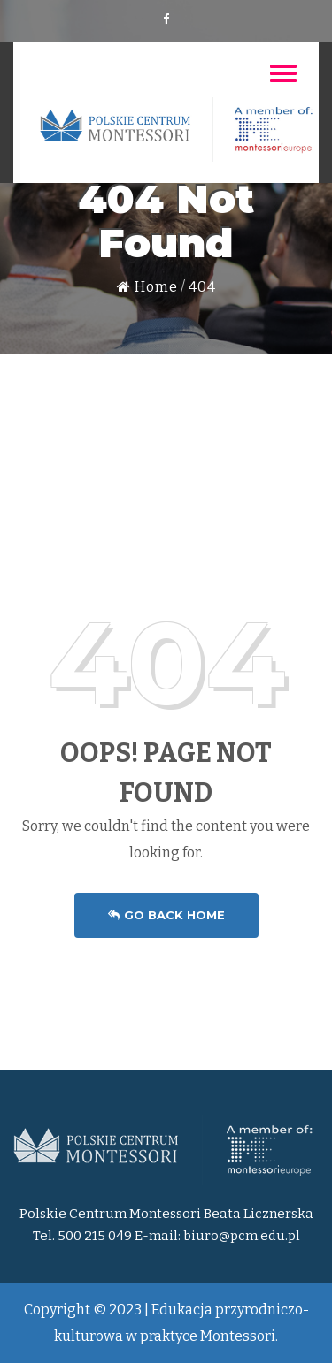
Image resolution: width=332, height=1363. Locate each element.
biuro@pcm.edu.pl (241, 1236)
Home (147, 286)
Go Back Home (166, 915)
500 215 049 (95, 1236)
